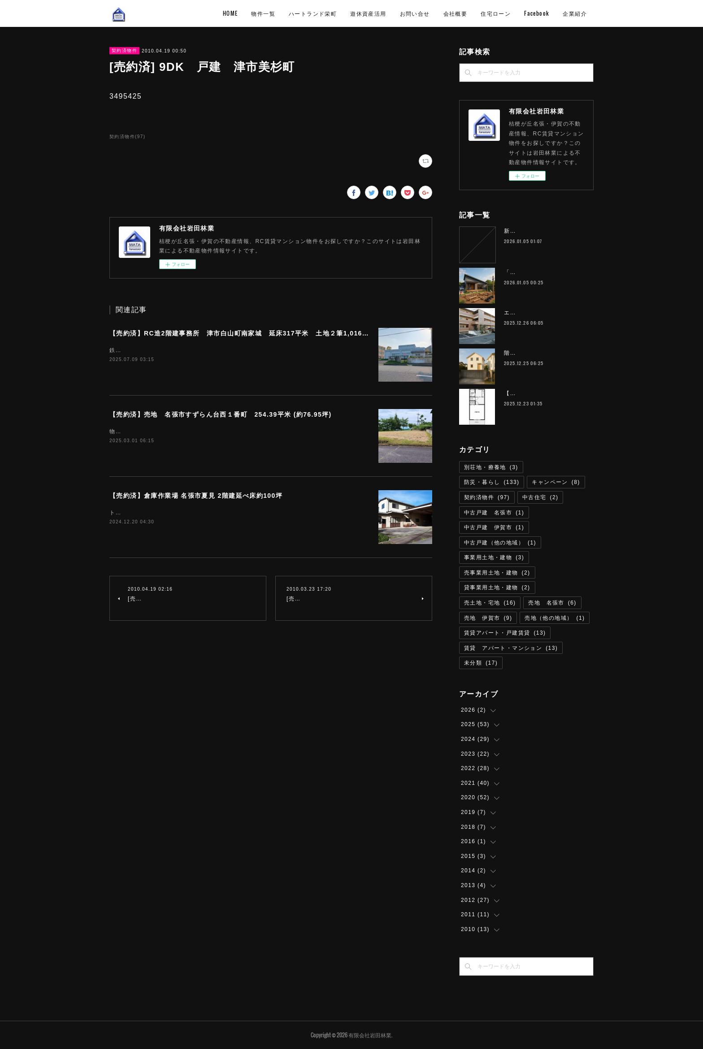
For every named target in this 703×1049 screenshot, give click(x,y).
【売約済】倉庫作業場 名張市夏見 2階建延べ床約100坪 (195, 495)
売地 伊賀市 (488, 618)
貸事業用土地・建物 (497, 587)
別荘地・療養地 (491, 467)
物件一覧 (263, 13)
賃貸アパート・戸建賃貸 (505, 633)
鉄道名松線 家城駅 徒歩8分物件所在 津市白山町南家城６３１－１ (200, 350)
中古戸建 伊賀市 (494, 527)
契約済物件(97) (127, 136)
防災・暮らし (491, 482)
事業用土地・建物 (494, 557)
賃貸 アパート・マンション (511, 648)
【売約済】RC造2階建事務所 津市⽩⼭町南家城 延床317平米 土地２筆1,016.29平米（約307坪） (267, 333)
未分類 (481, 663)
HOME (230, 13)
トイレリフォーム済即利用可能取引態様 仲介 (172, 512)
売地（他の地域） (555, 618)
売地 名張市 (552, 603)
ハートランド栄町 (313, 13)
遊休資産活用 (368, 13)
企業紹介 (575, 13)
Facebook (536, 13)
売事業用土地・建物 (497, 573)
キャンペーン (556, 482)
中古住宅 (540, 497)
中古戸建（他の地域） (500, 543)
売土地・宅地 (490, 603)
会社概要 (455, 13)
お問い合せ (415, 13)
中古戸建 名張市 (494, 512)
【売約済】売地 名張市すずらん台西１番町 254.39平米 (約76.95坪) (220, 414)
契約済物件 (124, 50)
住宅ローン (496, 13)
